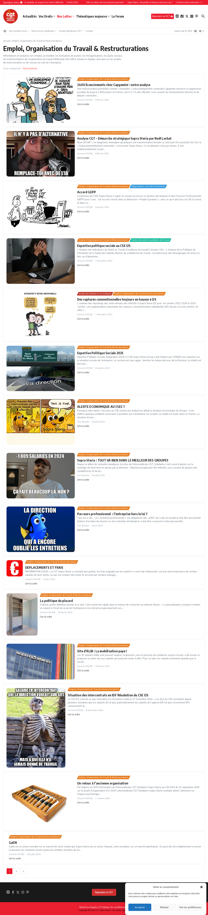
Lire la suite (83, 104)
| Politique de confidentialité (114, 907)
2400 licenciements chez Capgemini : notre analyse (113, 85)
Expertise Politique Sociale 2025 (100, 353)
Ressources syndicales (44, 31)
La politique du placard (56, 601)
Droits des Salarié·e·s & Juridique (95, 293)
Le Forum (118, 16)
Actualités (30, 16)
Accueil (6, 40)
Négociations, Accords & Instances (148, 186)
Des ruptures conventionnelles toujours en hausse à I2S (116, 299)
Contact (89, 31)
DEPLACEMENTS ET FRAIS (44, 567)
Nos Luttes (65, 16)
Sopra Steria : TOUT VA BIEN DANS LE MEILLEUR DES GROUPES (122, 460)
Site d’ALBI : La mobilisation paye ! (102, 651)
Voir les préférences (190, 907)
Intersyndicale (30, 68)
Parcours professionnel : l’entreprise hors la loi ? (112, 514)
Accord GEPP (86, 192)
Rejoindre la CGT (104, 892)
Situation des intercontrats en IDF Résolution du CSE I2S (108, 695)
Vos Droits (47, 16)
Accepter (140, 907)
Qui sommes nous (19, 31)
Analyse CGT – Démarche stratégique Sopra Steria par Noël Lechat (124, 138)
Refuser (164, 907)
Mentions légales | (89, 907)
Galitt (13, 842)
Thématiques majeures (93, 16)
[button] (201, 887)
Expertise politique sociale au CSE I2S (104, 246)
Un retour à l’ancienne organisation (102, 783)
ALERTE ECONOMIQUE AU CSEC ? (101, 406)
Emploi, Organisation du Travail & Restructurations (103, 79)
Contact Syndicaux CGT (71, 31)
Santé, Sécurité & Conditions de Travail (150, 240)
